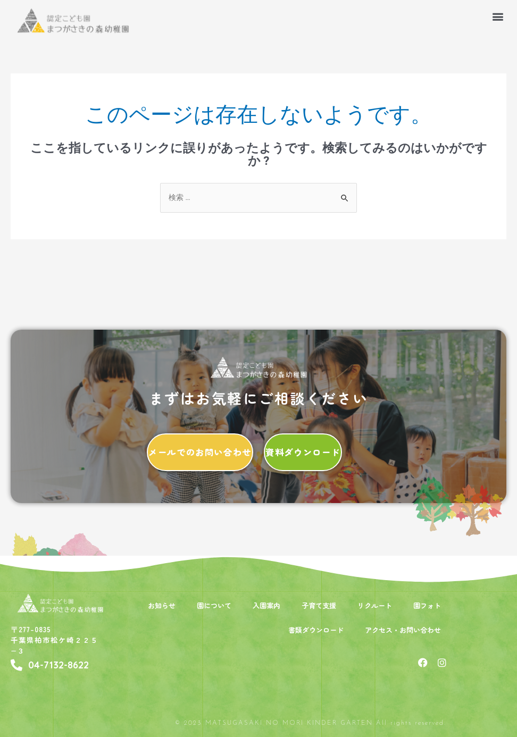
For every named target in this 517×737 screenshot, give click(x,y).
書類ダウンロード (316, 630)
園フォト (427, 605)
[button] (497, 13)
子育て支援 (319, 605)
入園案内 (266, 605)
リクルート (374, 605)
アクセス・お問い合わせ (403, 630)
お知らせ (162, 605)
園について (214, 605)
